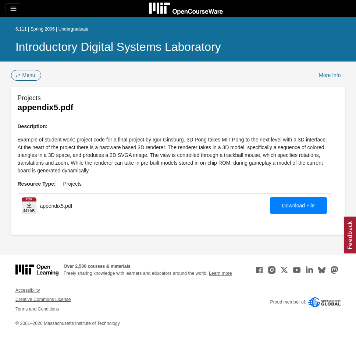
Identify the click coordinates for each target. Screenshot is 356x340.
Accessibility (27, 290)
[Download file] (29, 205)
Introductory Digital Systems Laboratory (118, 46)
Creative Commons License (43, 299)
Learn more (220, 273)
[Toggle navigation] (13, 8)
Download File (298, 205)
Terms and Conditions (37, 309)
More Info (330, 75)
